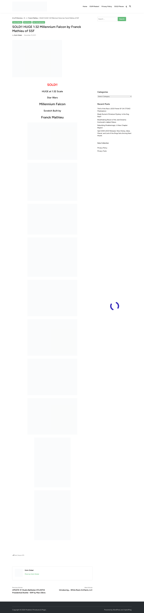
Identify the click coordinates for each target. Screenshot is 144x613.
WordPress (116, 610)
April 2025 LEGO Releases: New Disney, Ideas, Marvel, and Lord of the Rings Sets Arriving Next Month (114, 133)
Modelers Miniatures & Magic (35, 610)
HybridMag (127, 610)
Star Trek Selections (38, 22)
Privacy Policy (107, 6)
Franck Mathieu (17, 22)
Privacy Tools (102, 151)
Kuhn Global (18, 35)
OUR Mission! (94, 6)
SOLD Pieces (119, 6)
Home (85, 6)
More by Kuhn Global (32, 574)
